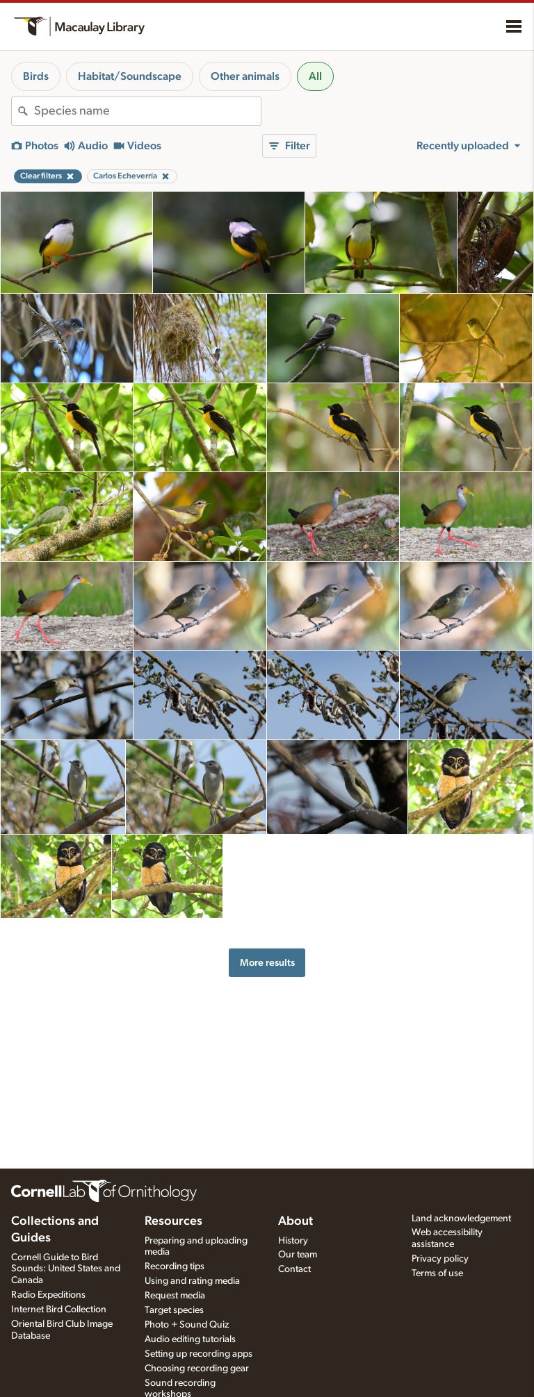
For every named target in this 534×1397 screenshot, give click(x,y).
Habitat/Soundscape (129, 76)
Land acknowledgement (461, 1218)
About (295, 1221)
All (315, 76)
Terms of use (437, 1273)
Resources (173, 1221)
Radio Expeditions (48, 1295)
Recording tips (174, 1266)
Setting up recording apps (198, 1354)
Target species (174, 1310)
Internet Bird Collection (58, 1309)
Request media (175, 1295)
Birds (36, 76)
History (293, 1241)
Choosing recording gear (197, 1368)
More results (267, 962)
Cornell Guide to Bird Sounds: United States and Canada (65, 1269)
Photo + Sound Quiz (187, 1325)
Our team (297, 1255)
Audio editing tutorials (190, 1339)
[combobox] (147, 111)
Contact (294, 1269)
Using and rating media (192, 1281)
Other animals (245, 76)
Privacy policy (440, 1259)
